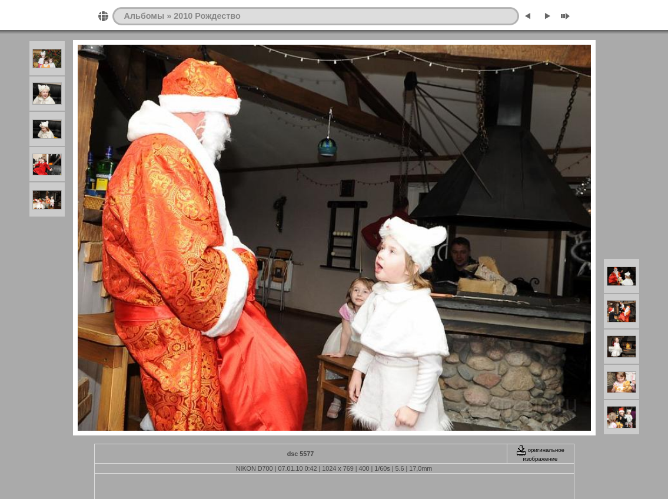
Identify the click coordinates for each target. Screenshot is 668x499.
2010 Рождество (207, 16)
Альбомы (144, 16)
